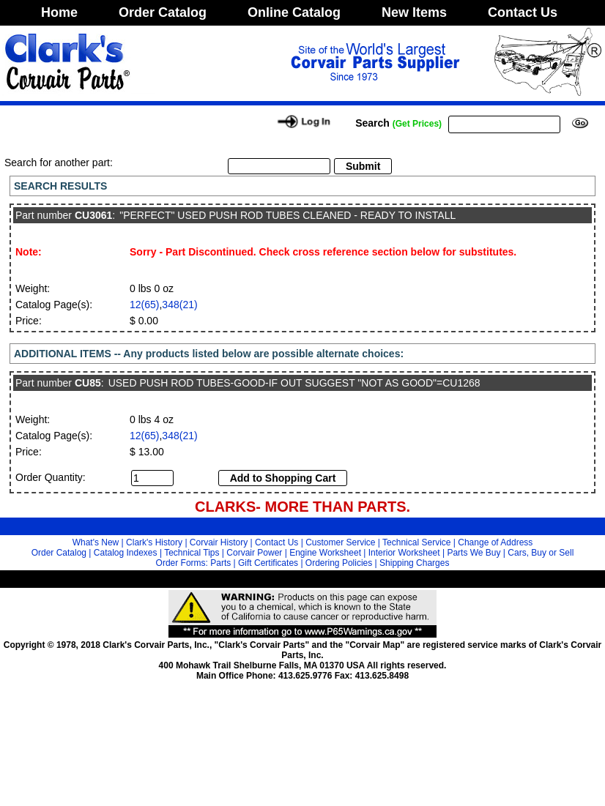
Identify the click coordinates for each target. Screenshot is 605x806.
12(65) (144, 304)
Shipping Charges (414, 563)
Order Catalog (163, 12)
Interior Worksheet (404, 553)
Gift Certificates (268, 563)
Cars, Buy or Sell (541, 553)
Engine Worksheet (325, 553)
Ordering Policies (338, 563)
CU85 (88, 383)
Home (59, 12)
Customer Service (340, 542)
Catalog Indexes (125, 553)
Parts (220, 563)
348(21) (179, 304)
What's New (96, 542)
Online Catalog (294, 12)
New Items (414, 12)
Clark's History (154, 542)
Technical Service (416, 542)
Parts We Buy (473, 553)
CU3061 (93, 215)
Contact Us (522, 12)
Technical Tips (191, 553)
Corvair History (219, 542)
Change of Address (495, 542)
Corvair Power (254, 553)
